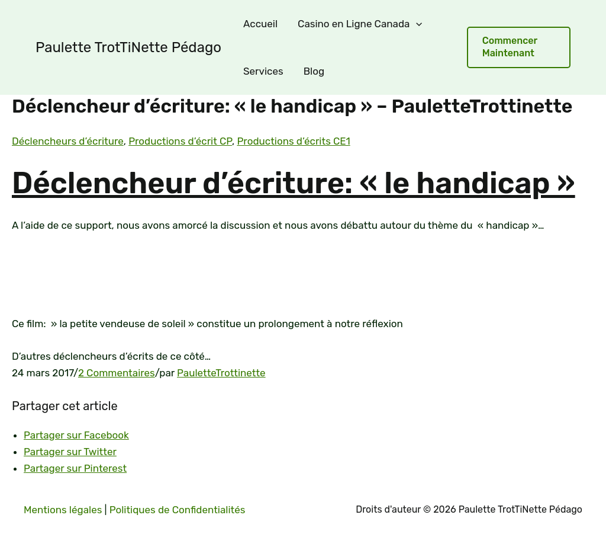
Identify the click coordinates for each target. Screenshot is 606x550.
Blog (314, 71)
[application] (416, 23)
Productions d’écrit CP (180, 141)
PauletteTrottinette (221, 373)
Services (263, 71)
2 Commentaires (116, 373)
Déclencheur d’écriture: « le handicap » (293, 183)
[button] (518, 47)
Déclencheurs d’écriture (68, 141)
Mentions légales (63, 510)
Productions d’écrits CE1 (293, 141)
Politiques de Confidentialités (177, 510)
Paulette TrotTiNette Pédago (128, 47)
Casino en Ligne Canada (360, 23)
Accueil (260, 24)
